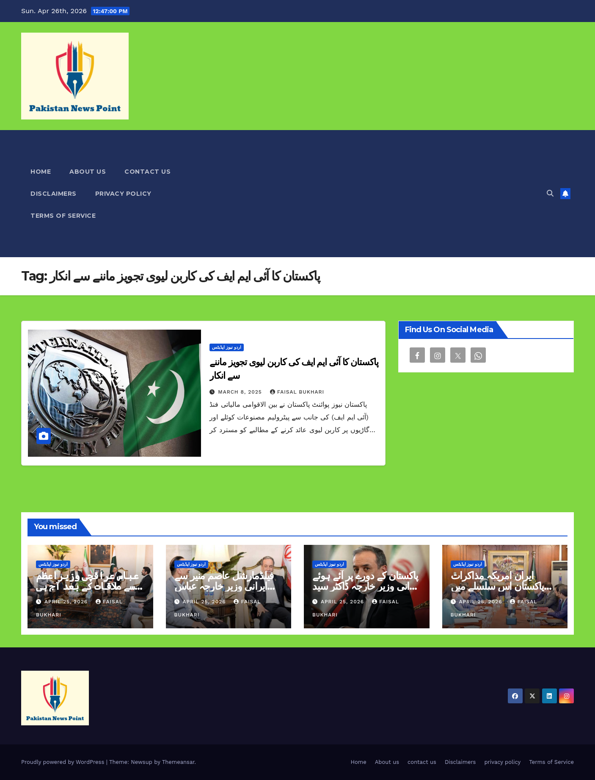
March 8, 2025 (241, 392)
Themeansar (178, 762)
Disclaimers (53, 193)
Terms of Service (63, 215)
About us (87, 171)
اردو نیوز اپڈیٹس (226, 347)
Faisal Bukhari (297, 392)
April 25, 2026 (67, 602)
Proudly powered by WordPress (63, 762)
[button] (550, 193)
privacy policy (123, 193)
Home (40, 171)
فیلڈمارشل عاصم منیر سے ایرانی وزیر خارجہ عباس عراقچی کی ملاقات (224, 586)
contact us (147, 171)
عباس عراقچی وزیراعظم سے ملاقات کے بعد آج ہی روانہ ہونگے (87, 586)
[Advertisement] (386, 193)
